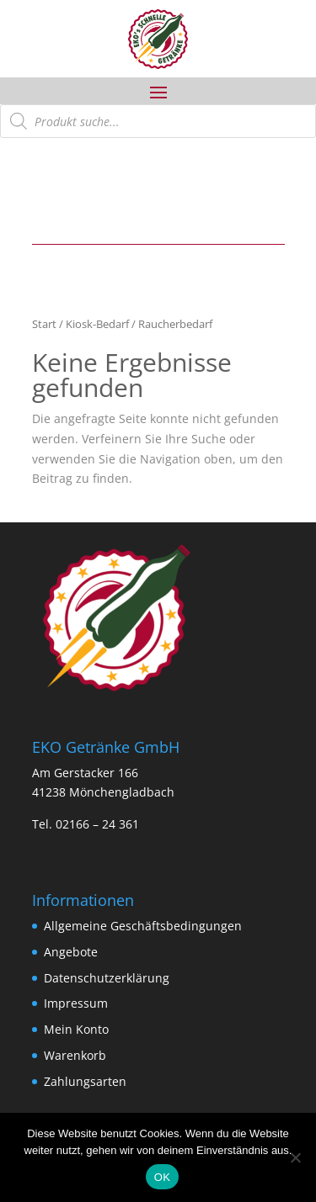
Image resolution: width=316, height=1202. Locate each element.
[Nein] (295, 1157)
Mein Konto (76, 1029)
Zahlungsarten (85, 1081)
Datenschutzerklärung (106, 978)
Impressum (76, 1003)
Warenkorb (75, 1055)
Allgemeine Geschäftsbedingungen (143, 926)
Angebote (71, 952)
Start (44, 323)
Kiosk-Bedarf (97, 323)
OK (162, 1177)
